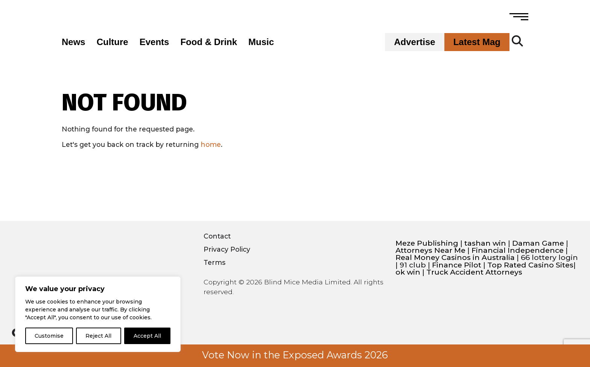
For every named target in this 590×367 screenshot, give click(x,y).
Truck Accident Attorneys (474, 272)
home (211, 144)
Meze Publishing (426, 243)
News (73, 42)
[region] (98, 314)
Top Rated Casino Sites (530, 265)
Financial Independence (517, 250)
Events (154, 42)
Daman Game (538, 243)
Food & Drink (208, 42)
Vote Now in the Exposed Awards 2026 (295, 354)
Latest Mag (476, 42)
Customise (49, 335)
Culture (112, 42)
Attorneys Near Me (430, 250)
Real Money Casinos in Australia (455, 257)
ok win (407, 272)
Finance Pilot (456, 265)
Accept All (147, 335)
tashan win (485, 243)
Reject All (98, 335)
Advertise (414, 42)
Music (261, 42)
